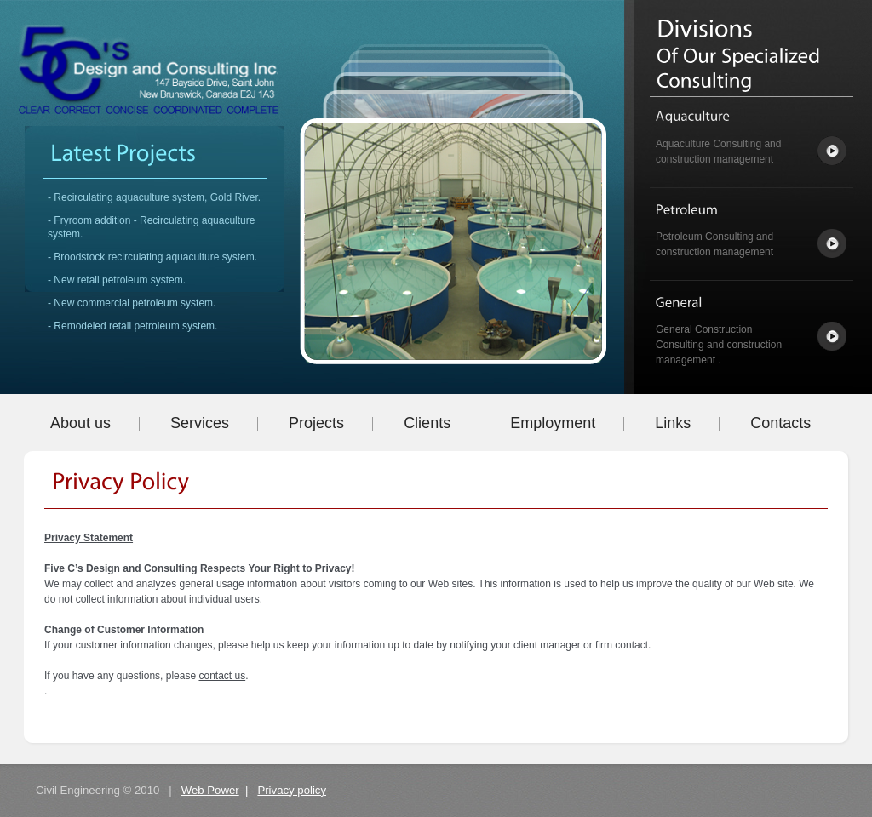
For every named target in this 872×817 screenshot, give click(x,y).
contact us (221, 676)
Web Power (210, 790)
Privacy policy (291, 790)
